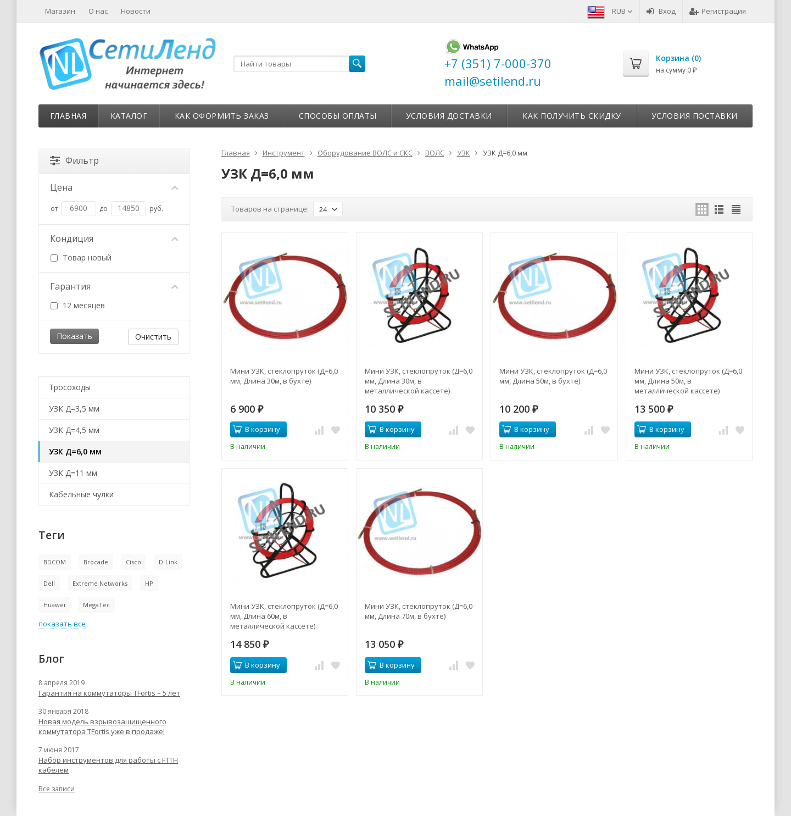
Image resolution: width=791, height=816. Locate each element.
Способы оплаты (338, 115)
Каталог (129, 115)
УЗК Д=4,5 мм (74, 430)
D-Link (168, 562)
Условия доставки (449, 115)
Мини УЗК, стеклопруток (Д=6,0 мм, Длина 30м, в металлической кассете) (418, 381)
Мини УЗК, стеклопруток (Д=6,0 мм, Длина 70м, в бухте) (418, 611)
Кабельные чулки (81, 494)
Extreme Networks (100, 583)
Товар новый (81, 257)
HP (149, 583)
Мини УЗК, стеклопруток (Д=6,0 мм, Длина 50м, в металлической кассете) (688, 381)
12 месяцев (78, 305)
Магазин (60, 11)
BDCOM (54, 562)
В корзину (256, 429)
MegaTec (96, 605)
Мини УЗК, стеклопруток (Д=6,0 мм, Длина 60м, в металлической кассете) (284, 616)
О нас (98, 11)
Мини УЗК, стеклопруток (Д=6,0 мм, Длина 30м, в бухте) (284, 376)
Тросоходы (70, 387)
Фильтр (74, 160)
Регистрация (717, 11)
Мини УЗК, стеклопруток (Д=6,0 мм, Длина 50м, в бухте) (553, 376)
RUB (622, 11)
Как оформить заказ (222, 115)
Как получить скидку (571, 115)
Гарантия (114, 286)
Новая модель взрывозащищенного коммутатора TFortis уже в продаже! (102, 726)
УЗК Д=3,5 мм (74, 408)
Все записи (56, 788)
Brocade (95, 562)
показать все (62, 624)
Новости (136, 11)
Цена (114, 187)
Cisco (133, 562)
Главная (68, 115)
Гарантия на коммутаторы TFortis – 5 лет (109, 693)
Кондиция (114, 238)
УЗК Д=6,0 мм (75, 451)
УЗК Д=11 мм (73, 473)
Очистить (153, 336)
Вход (661, 11)
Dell (49, 583)
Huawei (54, 605)
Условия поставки (694, 115)
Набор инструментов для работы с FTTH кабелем (108, 765)
